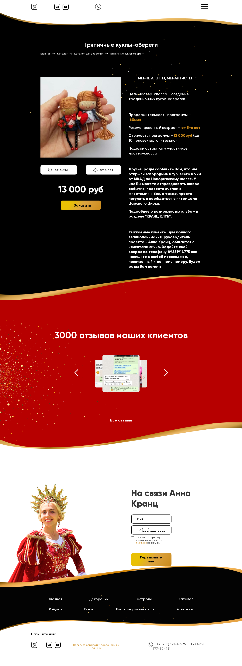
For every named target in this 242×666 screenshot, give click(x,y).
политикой (141, 543)
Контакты (185, 609)
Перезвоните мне (151, 559)
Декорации (99, 599)
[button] (76, 373)
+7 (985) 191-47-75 (171, 644)
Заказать (82, 205)
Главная (55, 599)
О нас (89, 609)
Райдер (55, 609)
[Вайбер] (34, 7)
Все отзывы (121, 420)
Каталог (186, 599)
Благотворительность (135, 609)
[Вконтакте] (57, 7)
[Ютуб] (66, 7)
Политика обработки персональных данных (96, 646)
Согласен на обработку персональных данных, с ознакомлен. (149, 540)
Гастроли (144, 599)
